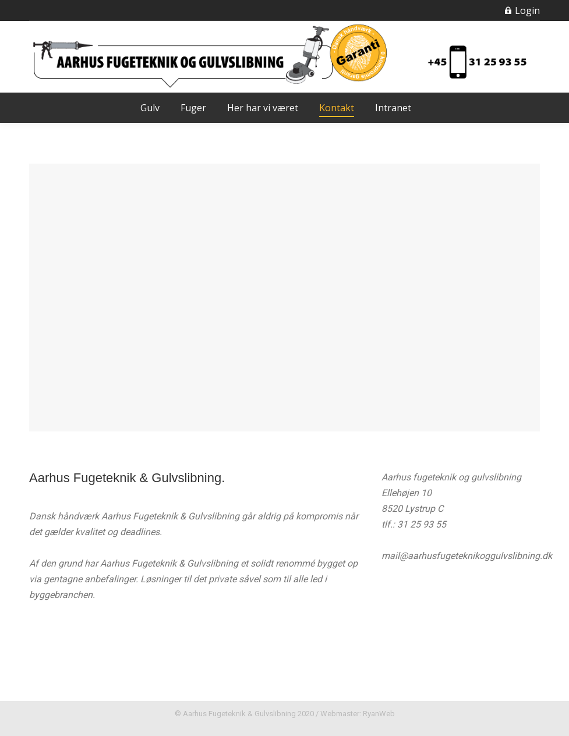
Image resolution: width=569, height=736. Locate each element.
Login (522, 10)
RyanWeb (379, 713)
